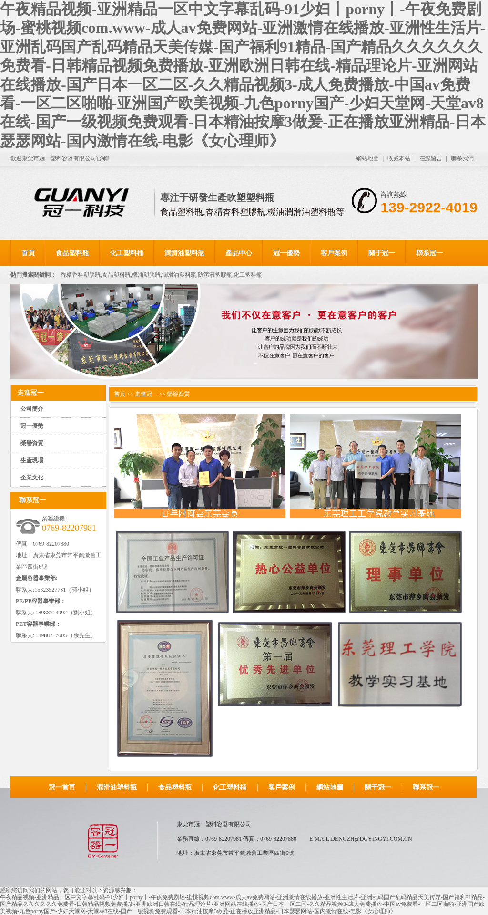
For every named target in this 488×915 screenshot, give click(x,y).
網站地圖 (367, 158)
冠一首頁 (62, 787)
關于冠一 (381, 253)
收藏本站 (398, 158)
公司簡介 (31, 409)
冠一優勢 (286, 253)
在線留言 (430, 158)
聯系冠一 (429, 253)
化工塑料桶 (126, 253)
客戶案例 (334, 253)
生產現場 (31, 460)
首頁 (28, 253)
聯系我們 (462, 158)
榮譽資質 (31, 443)
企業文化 (31, 477)
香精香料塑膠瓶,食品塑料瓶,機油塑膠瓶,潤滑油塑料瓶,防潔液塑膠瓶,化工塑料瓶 (161, 274)
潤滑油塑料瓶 (184, 253)
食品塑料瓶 (72, 253)
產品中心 (238, 253)
